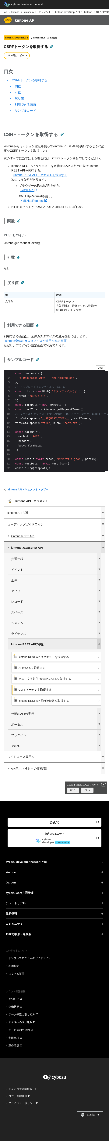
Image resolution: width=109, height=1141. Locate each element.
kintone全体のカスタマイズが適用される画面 (36, 340)
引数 (18, 92)
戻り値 (19, 98)
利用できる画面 (25, 104)
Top (5, 12)
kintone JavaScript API (67, 12)
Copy (100, 367)
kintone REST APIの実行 (45, 37)
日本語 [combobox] (90, 1115)
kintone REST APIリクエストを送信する (40, 175)
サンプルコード (25, 110)
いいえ (87, 790)
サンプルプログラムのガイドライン (30, 958)
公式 (54, 822)
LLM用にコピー (16, 55)
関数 (18, 86)
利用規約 (14, 965)
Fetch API (28, 190)
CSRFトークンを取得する (29, 80)
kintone (15, 12)
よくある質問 (16, 973)
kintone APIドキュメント (37, 12)
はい (72, 790)
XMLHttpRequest (33, 200)
